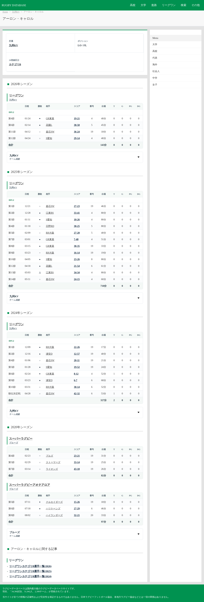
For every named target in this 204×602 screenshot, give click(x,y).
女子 (154, 84)
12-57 (77, 353)
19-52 (77, 367)
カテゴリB (15, 64)
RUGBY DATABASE (14, 5)
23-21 (77, 455)
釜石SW (50, 131)
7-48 (76, 239)
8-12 (76, 373)
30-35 (77, 246)
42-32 (77, 393)
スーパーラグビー (20, 438)
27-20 (77, 232)
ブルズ (49, 455)
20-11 (77, 360)
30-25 (77, 226)
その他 (195, 5)
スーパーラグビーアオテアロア (29, 484)
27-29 (77, 508)
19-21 (77, 118)
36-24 (77, 131)
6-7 (75, 380)
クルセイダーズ (54, 502)
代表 (154, 58)
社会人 (156, 71)
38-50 (77, 125)
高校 (132, 5)
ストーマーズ (53, 462)
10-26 (77, 219)
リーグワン (169, 5)
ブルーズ (13, 442)
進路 (154, 5)
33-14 (77, 462)
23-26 (77, 259)
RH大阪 (50, 232)
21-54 (77, 266)
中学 (154, 78)
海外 (154, 64)
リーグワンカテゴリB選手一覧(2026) (30, 566)
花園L (49, 125)
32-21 (77, 515)
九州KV (16, 12)
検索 (183, 5)
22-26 (77, 347)
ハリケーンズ (53, 508)
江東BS (50, 212)
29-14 (77, 138)
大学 (143, 5)
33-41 (77, 212)
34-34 (77, 272)
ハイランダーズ (54, 515)
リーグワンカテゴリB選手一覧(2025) (30, 571)
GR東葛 (50, 118)
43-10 (77, 469)
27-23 (77, 206)
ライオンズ (52, 469)
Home (5, 12)
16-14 (77, 252)
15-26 (77, 502)
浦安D (49, 353)
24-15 (77, 279)
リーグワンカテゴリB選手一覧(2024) (30, 576)
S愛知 (49, 138)
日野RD (50, 226)
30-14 (77, 387)
